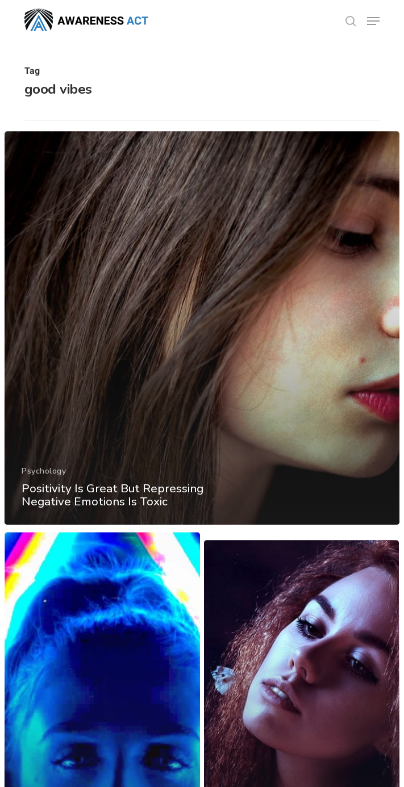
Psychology (44, 476)
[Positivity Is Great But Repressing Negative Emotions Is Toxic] (201, 334)
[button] (373, 21)
